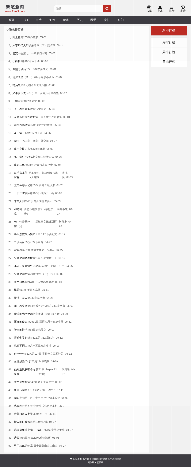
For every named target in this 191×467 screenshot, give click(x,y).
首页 (11, 20)
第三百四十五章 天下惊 (38, 397)
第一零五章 (42, 117)
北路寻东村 (50, 405)
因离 (43, 109)
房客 (16, 437)
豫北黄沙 (46, 345)
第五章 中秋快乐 (34, 405)
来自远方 (48, 382)
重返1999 (19, 164)
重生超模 (19, 282)
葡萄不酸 (62, 209)
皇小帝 (49, 164)
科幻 (121, 20)
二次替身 (19, 242)
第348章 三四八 (47, 266)
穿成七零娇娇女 (23, 337)
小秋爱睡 (47, 125)
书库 (149, 9)
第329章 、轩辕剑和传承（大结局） (43, 175)
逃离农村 (19, 405)
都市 (66, 20)
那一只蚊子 (48, 390)
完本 (160, 9)
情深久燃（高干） (23, 77)
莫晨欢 (50, 282)
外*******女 (20, 353)
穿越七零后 (20, 274)
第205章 (25, 37)
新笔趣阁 (77, 459)
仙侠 (52, 20)
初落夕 (63, 221)
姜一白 (43, 413)
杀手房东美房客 (20, 175)
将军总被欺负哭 (23, 234)
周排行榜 (168, 52)
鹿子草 (51, 45)
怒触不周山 (20, 345)
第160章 (49, 429)
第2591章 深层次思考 (40, 321)
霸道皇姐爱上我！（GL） (29, 429)
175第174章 (37, 361)
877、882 (31, 69)
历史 (80, 20)
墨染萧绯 (59, 429)
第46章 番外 (32, 201)
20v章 (37, 77)
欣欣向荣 (31, 101)
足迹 (183, 9)
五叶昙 (59, 353)
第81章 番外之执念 (33, 250)
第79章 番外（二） (38, 274)
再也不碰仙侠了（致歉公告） (38, 211)
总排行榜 (168, 30)
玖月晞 (55, 313)
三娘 (15, 101)
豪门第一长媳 (22, 133)
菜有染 (55, 93)
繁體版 (100, 462)
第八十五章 (34, 345)
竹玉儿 (38, 133)
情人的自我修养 (23, 421)
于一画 (50, 193)
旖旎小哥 (58, 321)
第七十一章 (29, 53)
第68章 (31, 329)
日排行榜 (168, 62)
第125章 (35, 148)
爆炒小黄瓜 (47, 77)
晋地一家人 (20, 297)
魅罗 (16, 140)
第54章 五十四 (33, 445)
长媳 (15, 224)
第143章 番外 (35, 382)
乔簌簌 (34, 37)
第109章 (37, 421)
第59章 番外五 (38, 185)
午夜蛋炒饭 (55, 117)
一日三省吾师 (22, 193)
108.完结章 (27, 85)
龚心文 (53, 234)
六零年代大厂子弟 (23, 45)
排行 (171, 9)
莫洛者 (41, 297)
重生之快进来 (22, 148)
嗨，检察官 (20, 305)
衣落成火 (42, 69)
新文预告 (38, 156)
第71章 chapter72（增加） (46, 372)
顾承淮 (51, 185)
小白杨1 (17, 61)
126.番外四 (28, 289)
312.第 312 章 (41, 337)
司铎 (40, 242)
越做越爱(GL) (22, 361)
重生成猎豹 (20, 382)
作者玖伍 (45, 437)
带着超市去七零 (23, 413)
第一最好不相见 (23, 156)
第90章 (22, 101)
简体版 (91, 462)
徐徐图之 (41, 329)
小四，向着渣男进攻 (26, 266)
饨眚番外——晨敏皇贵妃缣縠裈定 (38, 224)
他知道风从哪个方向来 (24, 372)
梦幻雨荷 (41, 53)
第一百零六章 (43, 93)
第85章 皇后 (34, 125)
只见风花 (49, 250)
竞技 (107, 20)
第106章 (27, 61)
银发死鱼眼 (40, 85)
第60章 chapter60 (29, 437)
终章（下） (40, 45)
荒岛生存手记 (22, 185)
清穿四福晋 (20, 125)
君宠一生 (18, 53)
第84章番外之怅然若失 (40, 305)
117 (32, 133)
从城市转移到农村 (24, 117)
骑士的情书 (20, 329)
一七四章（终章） (30, 140)
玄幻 (25, 20)
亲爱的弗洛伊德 (23, 313)
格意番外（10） (42, 313)
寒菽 (37, 289)
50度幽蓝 (59, 305)
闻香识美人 (45, 201)
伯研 (52, 274)
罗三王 (53, 258)
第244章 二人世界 (35, 282)
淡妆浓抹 (48, 156)
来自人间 (19, 201)
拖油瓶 (17, 85)
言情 (39, 20)
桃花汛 (18, 289)
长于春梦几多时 (23, 109)
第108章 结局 (38, 193)
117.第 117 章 (41, 234)
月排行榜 (168, 42)
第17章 (37, 109)
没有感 (18, 250)
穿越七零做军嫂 (23, 258)
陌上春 (17, 37)
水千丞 (36, 61)
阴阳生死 (19, 397)
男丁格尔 (19, 445)
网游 (93, 20)
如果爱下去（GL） (24, 93)
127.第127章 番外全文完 (41, 353)
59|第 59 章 (31, 242)
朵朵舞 (45, 140)
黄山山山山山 (50, 445)
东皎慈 (56, 397)
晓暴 (42, 148)
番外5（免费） (33, 390)
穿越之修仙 (19, 69)
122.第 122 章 (41, 258)
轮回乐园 (19, 390)
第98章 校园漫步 (35, 164)
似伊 (51, 337)
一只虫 (60, 266)
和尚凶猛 (18, 211)
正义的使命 (20, 321)
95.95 (36, 413)
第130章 (32, 297)
